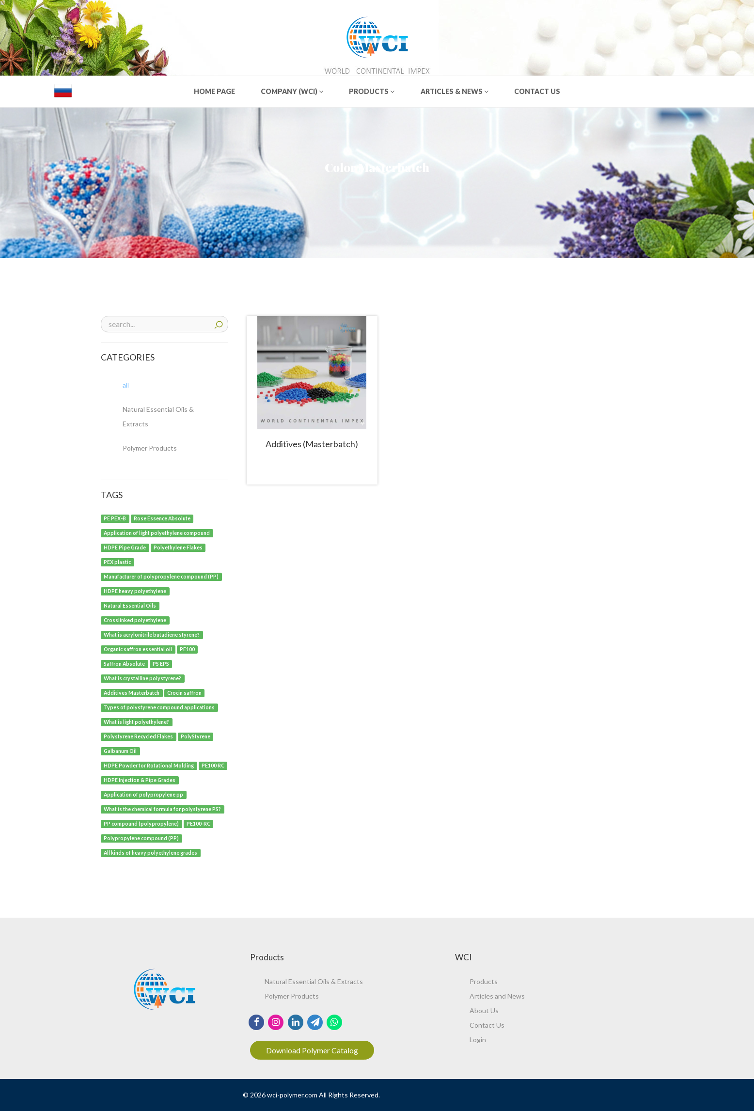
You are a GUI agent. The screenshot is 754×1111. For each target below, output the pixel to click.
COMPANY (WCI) (292, 91)
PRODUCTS (371, 91)
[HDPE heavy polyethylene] (135, 590)
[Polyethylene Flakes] (178, 547)
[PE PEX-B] (115, 518)
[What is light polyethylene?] (137, 721)
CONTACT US (537, 91)
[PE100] (187, 648)
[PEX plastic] (117, 561)
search (218, 323)
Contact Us (487, 1025)
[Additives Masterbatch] (132, 692)
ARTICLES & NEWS (454, 91)
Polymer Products (292, 996)
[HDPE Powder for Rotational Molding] (149, 765)
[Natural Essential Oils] (130, 605)
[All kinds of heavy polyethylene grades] (151, 852)
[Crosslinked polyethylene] (135, 619)
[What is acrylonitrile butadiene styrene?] (152, 634)
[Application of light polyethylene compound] (157, 532)
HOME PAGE (214, 91)
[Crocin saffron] (184, 692)
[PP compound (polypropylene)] (141, 823)
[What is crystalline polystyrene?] (143, 677)
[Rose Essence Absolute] (162, 518)
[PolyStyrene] (196, 736)
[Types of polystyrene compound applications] (159, 707)
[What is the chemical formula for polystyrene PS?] (162, 808)
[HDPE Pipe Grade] (125, 547)
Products (484, 981)
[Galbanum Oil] (120, 750)
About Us (484, 1010)
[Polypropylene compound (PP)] (141, 837)
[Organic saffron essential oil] (138, 648)
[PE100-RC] (199, 823)
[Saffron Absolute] (124, 663)
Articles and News (497, 996)
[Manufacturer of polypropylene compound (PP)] (161, 576)
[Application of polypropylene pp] (144, 794)
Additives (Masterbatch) (312, 443)
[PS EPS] (161, 663)
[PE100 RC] (213, 765)
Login (478, 1039)
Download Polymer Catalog (312, 1050)
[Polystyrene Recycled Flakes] (138, 736)
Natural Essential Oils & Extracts (314, 981)
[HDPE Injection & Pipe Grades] (140, 779)
